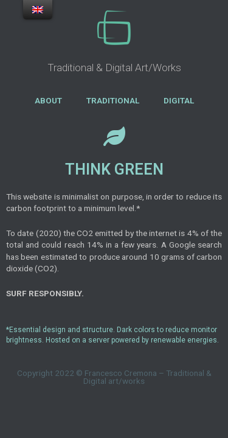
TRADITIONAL (112, 100)
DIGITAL (179, 100)
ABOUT (48, 100)
